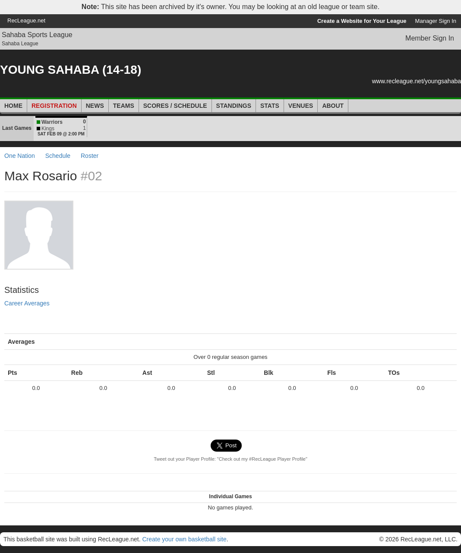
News (95, 105)
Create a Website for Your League (362, 21)
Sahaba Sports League (37, 34)
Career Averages (27, 303)
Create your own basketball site (184, 539)
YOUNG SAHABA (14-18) (70, 69)
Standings (233, 105)
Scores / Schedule (175, 105)
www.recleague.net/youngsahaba (416, 81)
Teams (123, 105)
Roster (89, 155)
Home (13, 105)
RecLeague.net (26, 20)
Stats (269, 105)
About (333, 105)
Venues (300, 105)
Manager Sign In (435, 21)
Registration (54, 105)
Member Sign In (429, 38)
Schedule (57, 155)
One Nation (19, 155)
